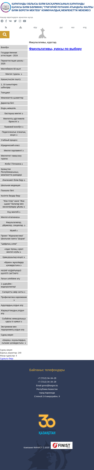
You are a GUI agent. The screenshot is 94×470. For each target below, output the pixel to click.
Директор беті (7, 103)
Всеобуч (5, 47)
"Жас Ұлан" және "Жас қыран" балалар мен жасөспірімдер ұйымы (14, 204)
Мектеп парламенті (14, 150)
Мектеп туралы (14, 74)
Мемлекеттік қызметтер (12, 98)
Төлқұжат (5, 92)
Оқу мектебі (13, 212)
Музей (14, 230)
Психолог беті (7, 190)
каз (72, 27)
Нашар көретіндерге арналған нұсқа (16, 17)
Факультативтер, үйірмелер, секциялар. (13, 223)
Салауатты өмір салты (13, 292)
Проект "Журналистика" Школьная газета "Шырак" (13, 237)
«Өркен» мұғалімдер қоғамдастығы (14, 263)
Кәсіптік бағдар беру (10, 196)
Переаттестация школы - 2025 (12, 62)
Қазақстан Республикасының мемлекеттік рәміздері (11, 172)
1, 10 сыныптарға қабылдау (9, 86)
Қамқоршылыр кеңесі (14, 257)
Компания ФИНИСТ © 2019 (36, 447)
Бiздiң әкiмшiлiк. (8, 108)
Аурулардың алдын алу (12, 305)
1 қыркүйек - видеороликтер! (8, 285)
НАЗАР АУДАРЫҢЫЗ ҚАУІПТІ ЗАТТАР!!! (11, 272)
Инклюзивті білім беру (13, 180)
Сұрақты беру (6, 358)
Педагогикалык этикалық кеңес (14, 133)
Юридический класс (10, 145)
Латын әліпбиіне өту (10, 278)
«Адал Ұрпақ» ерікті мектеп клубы (13, 250)
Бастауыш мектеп (14, 113)
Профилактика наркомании (14, 298)
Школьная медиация (10, 185)
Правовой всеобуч (13, 127)
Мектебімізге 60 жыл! (11, 69)
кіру (35, 27)
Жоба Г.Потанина (14, 164)
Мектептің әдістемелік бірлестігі (13, 120)
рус (61, 27)
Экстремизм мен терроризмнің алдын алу (12, 328)
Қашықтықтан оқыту (11, 79)
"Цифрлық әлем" (9, 244)
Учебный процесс (9, 140)
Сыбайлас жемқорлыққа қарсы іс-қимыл (14, 320)
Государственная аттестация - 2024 (9, 54)
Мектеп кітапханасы (10, 217)
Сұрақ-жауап (7, 335)
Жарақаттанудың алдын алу (12, 312)
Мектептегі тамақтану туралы (11, 157)
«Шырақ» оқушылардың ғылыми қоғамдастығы (14, 341)
